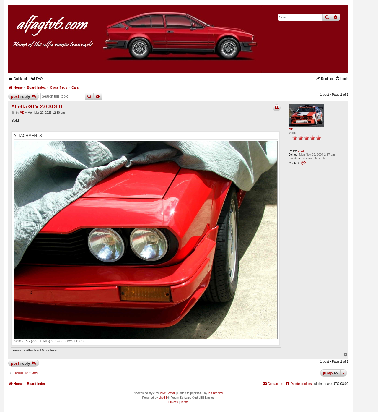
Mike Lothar (167, 393)
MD (291, 129)
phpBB (163, 397)
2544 (301, 151)
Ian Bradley (215, 393)
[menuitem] (37, 78)
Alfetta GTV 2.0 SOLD (36, 106)
